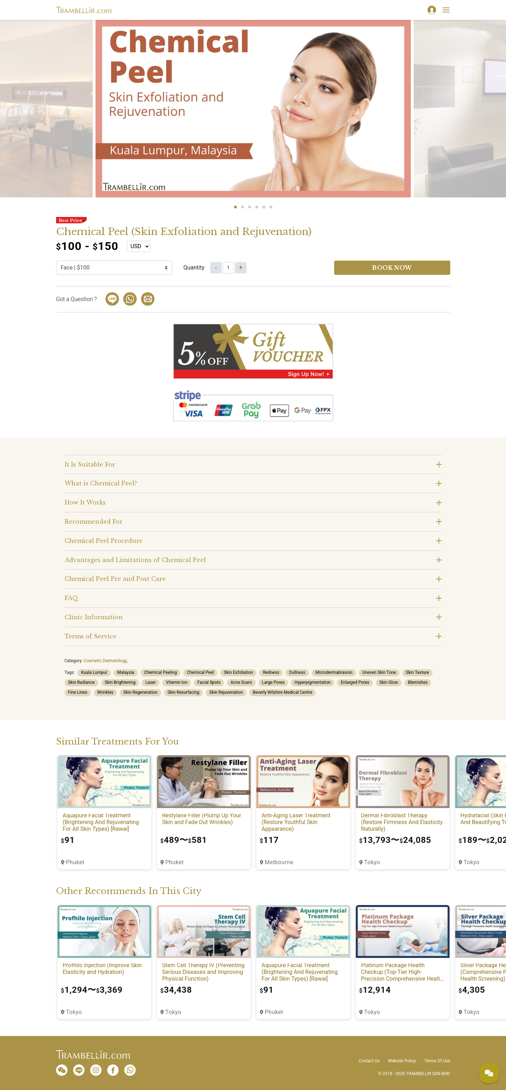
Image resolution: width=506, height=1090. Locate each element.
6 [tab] (271, 207)
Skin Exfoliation (238, 672)
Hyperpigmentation (312, 682)
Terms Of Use (437, 1061)
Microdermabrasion (333, 672)
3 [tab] (249, 207)
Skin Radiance (81, 682)
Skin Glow (388, 682)
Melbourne (279, 862)
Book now (392, 267)
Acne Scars (241, 682)
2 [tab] (242, 207)
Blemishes (418, 682)
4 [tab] (256, 207)
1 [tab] (235, 207)
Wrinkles (105, 692)
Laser (150, 682)
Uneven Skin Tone (379, 672)
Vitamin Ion (176, 682)
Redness (271, 672)
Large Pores (273, 682)
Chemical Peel (200, 672)
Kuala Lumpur (94, 672)
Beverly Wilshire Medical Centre (282, 692)
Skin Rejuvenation (226, 692)
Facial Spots (209, 682)
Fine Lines (77, 692)
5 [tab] (263, 207)
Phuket (75, 862)
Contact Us (369, 1061)
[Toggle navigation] (446, 10)
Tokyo (372, 862)
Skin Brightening (120, 682)
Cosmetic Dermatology (104, 660)
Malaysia (125, 672)
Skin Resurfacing (184, 692)
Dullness (297, 672)
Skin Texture (417, 672)
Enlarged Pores (355, 682)
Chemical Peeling (160, 672)
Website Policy (402, 1061)
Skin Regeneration (140, 692)
